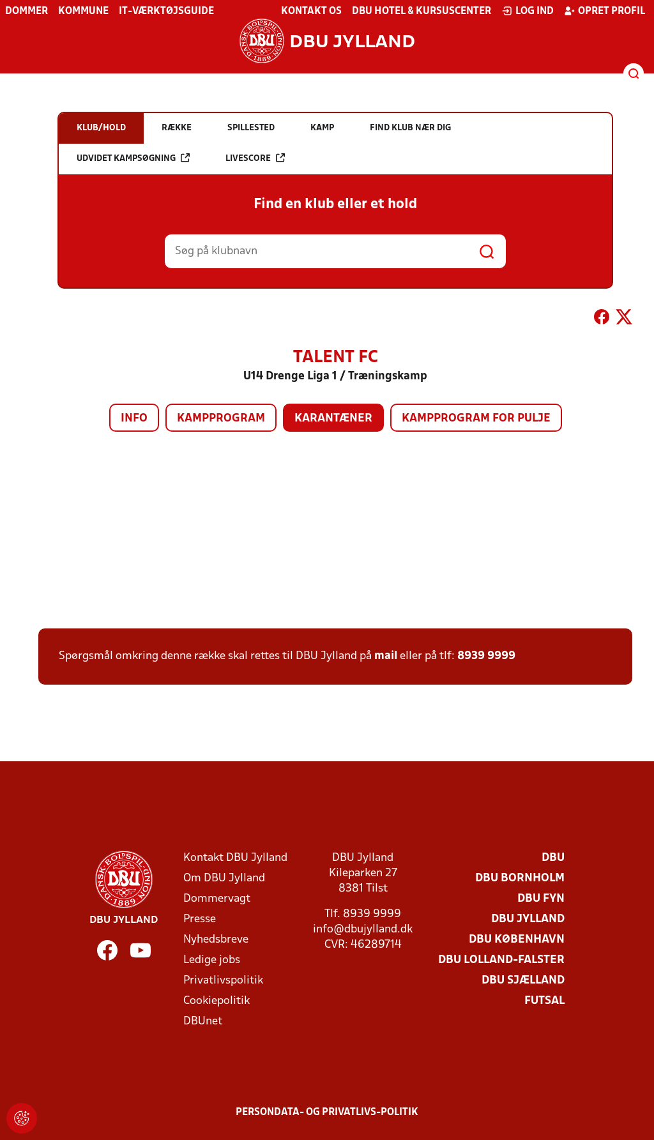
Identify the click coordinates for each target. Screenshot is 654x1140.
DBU (553, 858)
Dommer (26, 11)
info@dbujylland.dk (363, 929)
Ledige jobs (211, 960)
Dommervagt (216, 898)
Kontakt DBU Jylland (235, 858)
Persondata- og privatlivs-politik (327, 1112)
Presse (199, 919)
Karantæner (333, 418)
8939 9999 (486, 656)
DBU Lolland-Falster (501, 960)
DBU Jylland (528, 919)
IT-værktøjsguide (166, 11)
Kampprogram (221, 418)
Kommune (83, 11)
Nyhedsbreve (215, 939)
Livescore (255, 158)
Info (134, 418)
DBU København (517, 939)
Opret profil (604, 11)
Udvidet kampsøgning (133, 158)
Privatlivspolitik (223, 980)
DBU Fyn (541, 898)
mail (385, 656)
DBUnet (202, 1021)
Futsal (544, 1001)
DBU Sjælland (523, 980)
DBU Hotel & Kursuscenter (421, 11)
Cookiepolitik (216, 1001)
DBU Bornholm (520, 878)
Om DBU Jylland (224, 878)
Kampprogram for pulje (476, 418)
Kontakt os (311, 11)
